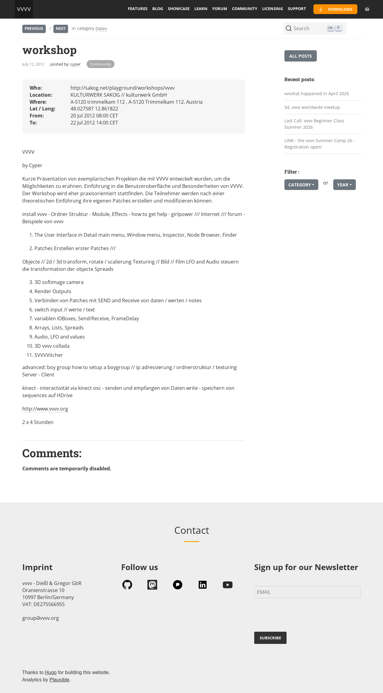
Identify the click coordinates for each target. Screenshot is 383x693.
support (297, 8)
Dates (101, 28)
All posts (300, 56)
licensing (272, 8)
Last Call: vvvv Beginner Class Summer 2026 (314, 124)
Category (299, 185)
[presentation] (300, 616)
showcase (179, 8)
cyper (75, 64)
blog (157, 8)
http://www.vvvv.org (45, 408)
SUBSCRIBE (270, 638)
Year (342, 185)
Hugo (50, 672)
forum (219, 8)
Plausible (59, 679)
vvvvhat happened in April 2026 (316, 93)
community (244, 8)
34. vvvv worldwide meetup (312, 107)
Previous (34, 28)
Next (61, 28)
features (137, 8)
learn (201, 8)
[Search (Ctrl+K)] (314, 28)
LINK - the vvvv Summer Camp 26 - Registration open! (319, 144)
